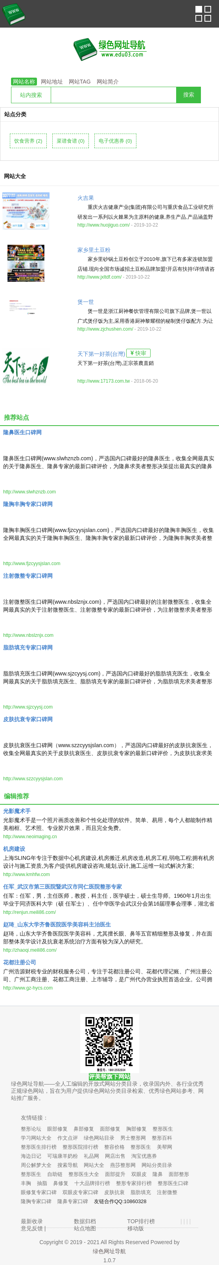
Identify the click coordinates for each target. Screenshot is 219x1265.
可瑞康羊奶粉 (62, 1156)
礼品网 (91, 1156)
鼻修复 (60, 1183)
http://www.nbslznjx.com (28, 635)
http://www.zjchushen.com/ (105, 329)
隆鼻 (158, 1174)
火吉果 (85, 198)
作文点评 (67, 1138)
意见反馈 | (33, 1228)
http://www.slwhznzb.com (29, 492)
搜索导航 (67, 1165)
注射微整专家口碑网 (28, 576)
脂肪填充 (141, 1192)
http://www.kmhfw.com (26, 874)
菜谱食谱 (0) (71, 141)
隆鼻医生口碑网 (22, 432)
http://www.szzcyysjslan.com (33, 778)
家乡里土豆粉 (93, 250)
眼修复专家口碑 (39, 1192)
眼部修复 (57, 1129)
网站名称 (24, 81)
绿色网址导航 (109, 1251)
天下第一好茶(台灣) (101, 354)
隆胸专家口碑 (36, 1201)
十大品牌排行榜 (92, 1183)
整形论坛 (31, 1129)
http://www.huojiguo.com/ (103, 225)
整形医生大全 (83, 1174)
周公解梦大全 (36, 1165)
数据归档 (85, 1221)
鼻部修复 (84, 1129)
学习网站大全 (36, 1138)
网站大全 (94, 1165)
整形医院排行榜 (80, 1147)
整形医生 (163, 1129)
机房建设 (14, 849)
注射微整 (167, 1192)
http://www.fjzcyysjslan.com (31, 563)
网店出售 (115, 1156)
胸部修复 (136, 1129)
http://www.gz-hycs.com (28, 988)
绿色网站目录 (99, 1138)
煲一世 (85, 302)
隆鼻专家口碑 (72, 1201)
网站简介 (108, 81)
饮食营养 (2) (28, 141)
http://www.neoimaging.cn (30, 836)
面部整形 (179, 1174)
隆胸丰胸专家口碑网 (28, 504)
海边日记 (31, 1156)
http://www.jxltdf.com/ (99, 277)
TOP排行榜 (141, 1221)
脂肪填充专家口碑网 (28, 647)
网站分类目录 (157, 1165)
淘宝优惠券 (144, 1156)
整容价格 (114, 1147)
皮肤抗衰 (114, 1192)
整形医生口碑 (173, 1183)
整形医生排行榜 (39, 1147)
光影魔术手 (17, 811)
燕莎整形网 (123, 1165)
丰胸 (26, 1183)
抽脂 (42, 1183)
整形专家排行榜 (134, 1183)
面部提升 (115, 1174)
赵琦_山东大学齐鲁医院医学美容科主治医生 (57, 924)
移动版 (135, 1228)
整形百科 (162, 1138)
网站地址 (52, 81)
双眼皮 (139, 1174)
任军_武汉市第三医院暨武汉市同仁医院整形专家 (62, 887)
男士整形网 (133, 1138)
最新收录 (32, 1221)
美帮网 (164, 1147)
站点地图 (85, 1228)
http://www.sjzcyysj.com (28, 707)
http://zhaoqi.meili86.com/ (30, 950)
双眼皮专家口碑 (80, 1192)
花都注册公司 (19, 962)
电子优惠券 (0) (115, 141)
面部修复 (110, 1129)
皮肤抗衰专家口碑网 (28, 719)
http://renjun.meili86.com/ (29, 912)
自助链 (55, 1174)
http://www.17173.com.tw (103, 381)
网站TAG (80, 81)
